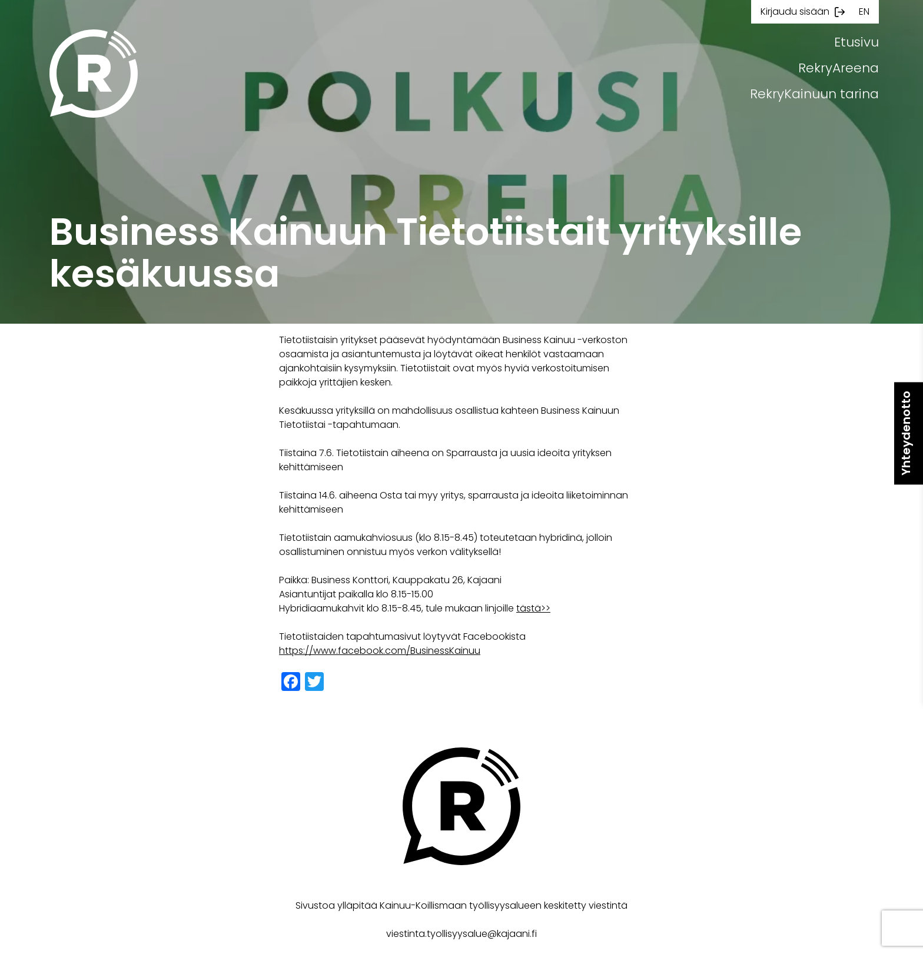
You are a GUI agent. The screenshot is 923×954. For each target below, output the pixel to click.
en (864, 11)
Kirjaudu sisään (795, 11)
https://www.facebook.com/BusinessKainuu (379, 650)
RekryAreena (838, 68)
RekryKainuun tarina (814, 94)
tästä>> (533, 608)
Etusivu (856, 42)
